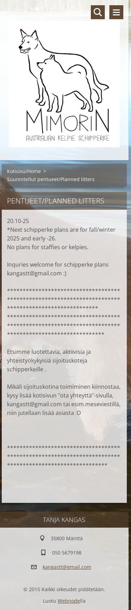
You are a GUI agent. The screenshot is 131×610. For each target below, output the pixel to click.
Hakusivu (98, 12)
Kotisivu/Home (24, 171)
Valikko (116, 12)
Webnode (69, 600)
